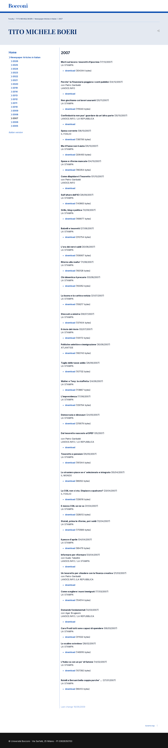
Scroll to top (152, 725)
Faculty (11, 19)
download (70, 70)
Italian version (16, 132)
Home (13, 52)
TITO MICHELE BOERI (24, 19)
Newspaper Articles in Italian (45, 19)
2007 (61, 19)
